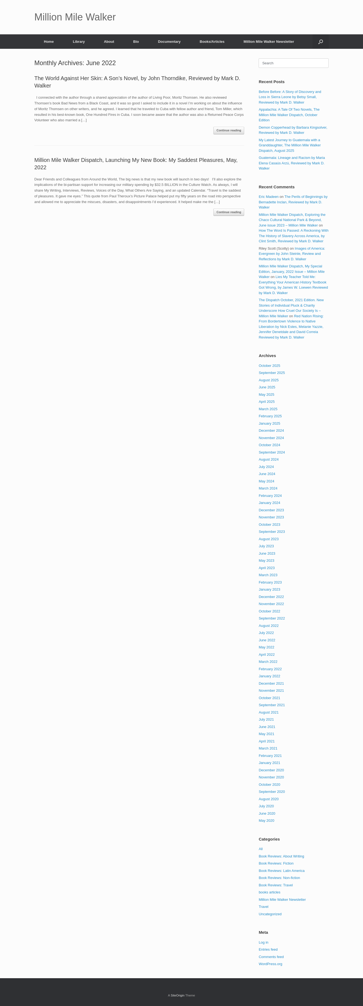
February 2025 (270, 416)
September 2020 (272, 792)
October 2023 (269, 524)
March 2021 (268, 748)
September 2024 (272, 452)
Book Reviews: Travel (276, 885)
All (260, 849)
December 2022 (271, 597)
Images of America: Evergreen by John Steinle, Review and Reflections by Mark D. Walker (292, 253)
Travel (263, 907)
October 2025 (269, 366)
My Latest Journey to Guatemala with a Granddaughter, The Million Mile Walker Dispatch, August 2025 (290, 145)
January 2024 (269, 503)
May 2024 (266, 481)
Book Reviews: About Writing (281, 856)
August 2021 (269, 712)
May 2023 (266, 560)
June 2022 (267, 640)
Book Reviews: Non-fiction (279, 878)
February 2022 (270, 669)
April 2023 (267, 568)
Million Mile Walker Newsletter (269, 42)
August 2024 (269, 459)
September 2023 (272, 532)
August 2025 (269, 380)
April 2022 (267, 654)
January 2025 (269, 423)
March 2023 (268, 575)
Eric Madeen (269, 197)
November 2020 (271, 777)
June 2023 (267, 553)
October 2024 (269, 445)
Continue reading (228, 130)
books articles (269, 892)
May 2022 (266, 647)
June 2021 (267, 727)
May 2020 (266, 820)
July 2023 (266, 546)
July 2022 (266, 633)
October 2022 (269, 611)
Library (79, 42)
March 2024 (268, 488)
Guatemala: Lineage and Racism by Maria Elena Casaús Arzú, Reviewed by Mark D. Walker (292, 163)
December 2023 (271, 510)
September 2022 (272, 618)
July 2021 (266, 719)
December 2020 (271, 770)
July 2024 (266, 467)
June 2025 (267, 387)
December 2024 (271, 430)
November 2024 (271, 438)
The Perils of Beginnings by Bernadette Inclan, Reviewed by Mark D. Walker (293, 202)
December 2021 (271, 683)
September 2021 (272, 705)
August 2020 (269, 799)
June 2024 (267, 474)
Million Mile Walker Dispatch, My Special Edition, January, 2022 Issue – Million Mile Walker (292, 271)
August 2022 (269, 626)
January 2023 (269, 589)
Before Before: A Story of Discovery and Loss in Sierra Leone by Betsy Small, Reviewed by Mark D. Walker (290, 97)
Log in (263, 942)
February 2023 (270, 582)
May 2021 (266, 734)
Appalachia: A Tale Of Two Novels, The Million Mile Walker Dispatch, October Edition (289, 114)
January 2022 (269, 676)
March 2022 (268, 662)
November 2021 (271, 690)
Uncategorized (270, 914)
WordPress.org (270, 964)
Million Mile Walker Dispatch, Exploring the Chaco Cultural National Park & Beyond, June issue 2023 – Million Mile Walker (292, 220)
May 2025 (266, 394)
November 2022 (271, 604)
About (109, 42)
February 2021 (270, 756)
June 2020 (267, 813)
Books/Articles (212, 42)
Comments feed (271, 957)
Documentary (169, 42)
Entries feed (268, 949)
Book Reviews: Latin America (281, 871)
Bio (136, 42)
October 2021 (269, 698)
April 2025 (267, 402)
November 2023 (271, 517)
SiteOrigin (177, 995)
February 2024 (270, 496)
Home (49, 42)
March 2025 (268, 409)
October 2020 (269, 785)
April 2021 (267, 741)
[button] (321, 41)
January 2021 (269, 763)
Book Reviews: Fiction (276, 863)
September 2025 (272, 373)
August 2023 (269, 539)
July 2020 (266, 806)
